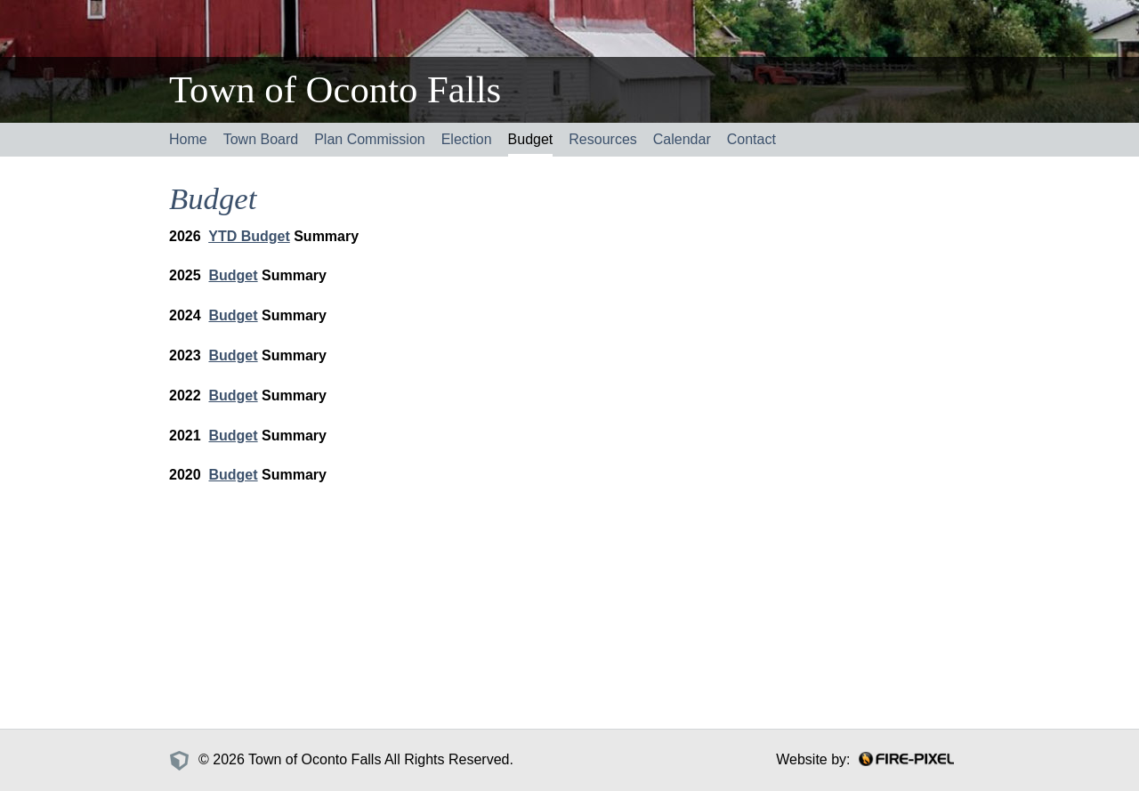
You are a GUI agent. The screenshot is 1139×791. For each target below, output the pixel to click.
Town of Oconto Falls (335, 89)
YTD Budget (249, 236)
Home (188, 139)
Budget (530, 139)
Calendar (682, 139)
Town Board (261, 139)
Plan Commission (369, 139)
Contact (751, 139)
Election (466, 139)
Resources (602, 139)
